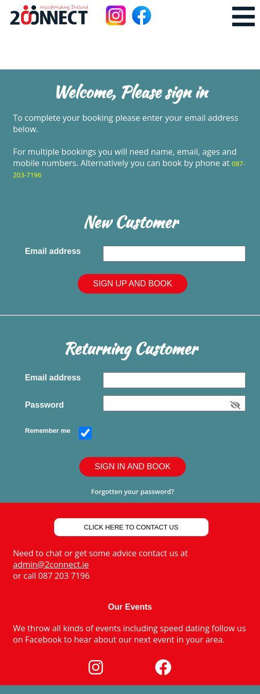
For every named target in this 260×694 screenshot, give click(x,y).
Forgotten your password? (132, 491)
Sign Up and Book (132, 283)
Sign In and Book (133, 466)
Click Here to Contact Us (131, 527)
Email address (55, 251)
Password (46, 404)
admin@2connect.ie (51, 564)
